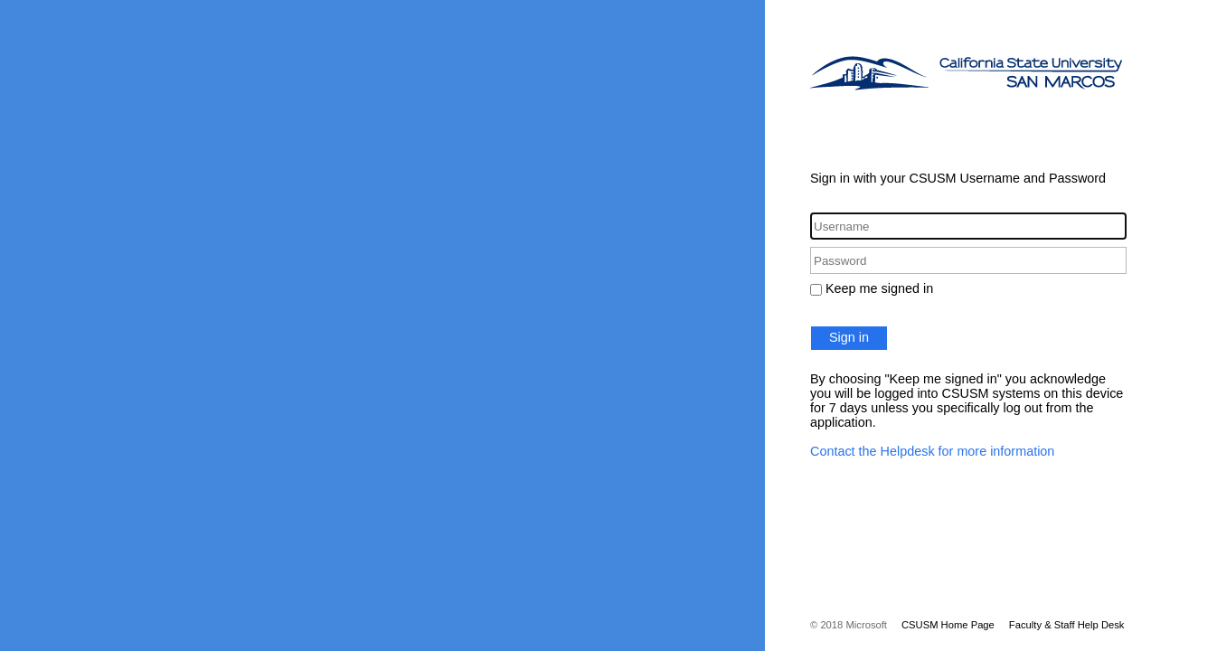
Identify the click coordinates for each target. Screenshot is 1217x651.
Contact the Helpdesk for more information (932, 451)
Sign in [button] (849, 337)
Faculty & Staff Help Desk (1067, 624)
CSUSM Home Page (948, 624)
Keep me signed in (879, 288)
